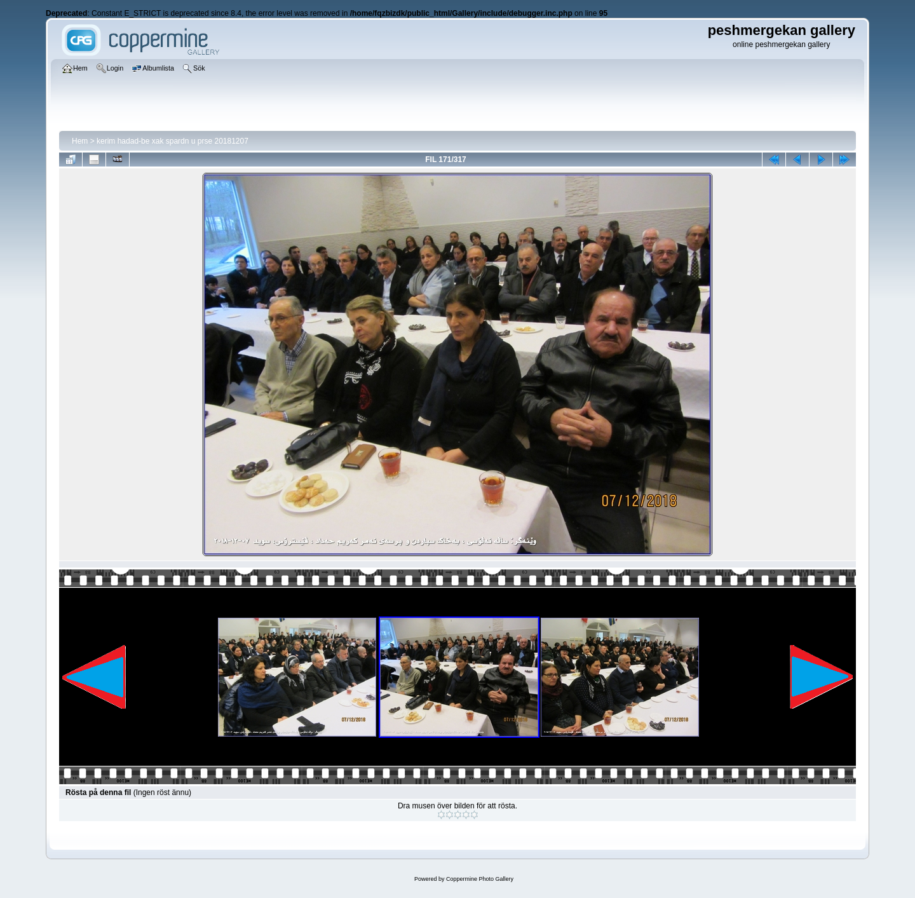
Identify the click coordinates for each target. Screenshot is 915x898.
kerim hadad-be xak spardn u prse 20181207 (172, 141)
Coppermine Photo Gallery (479, 879)
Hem (80, 141)
